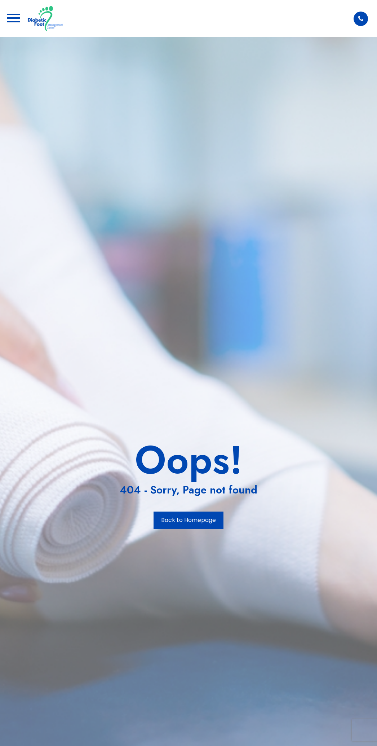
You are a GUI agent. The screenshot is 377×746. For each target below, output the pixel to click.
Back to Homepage (188, 520)
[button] (361, 19)
